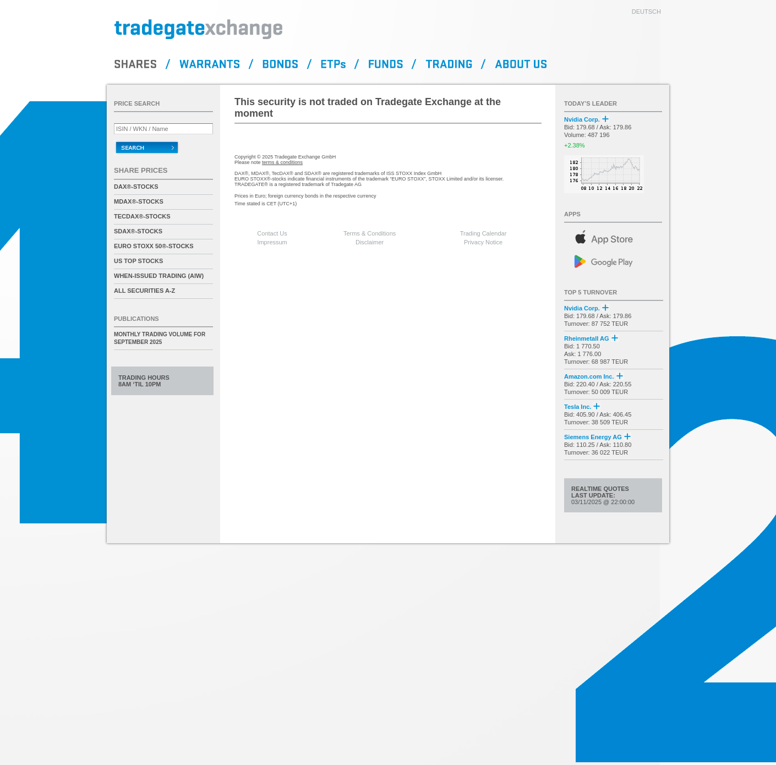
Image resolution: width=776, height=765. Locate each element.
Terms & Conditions (369, 233)
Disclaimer (370, 242)
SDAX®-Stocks (138, 231)
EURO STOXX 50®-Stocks (154, 246)
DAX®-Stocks (136, 186)
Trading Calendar (483, 233)
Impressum (272, 242)
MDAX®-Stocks (138, 201)
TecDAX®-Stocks (142, 216)
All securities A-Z (144, 290)
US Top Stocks (138, 261)
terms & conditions (282, 162)
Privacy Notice (483, 242)
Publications (136, 318)
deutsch (646, 11)
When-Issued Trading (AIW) (159, 275)
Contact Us (272, 233)
